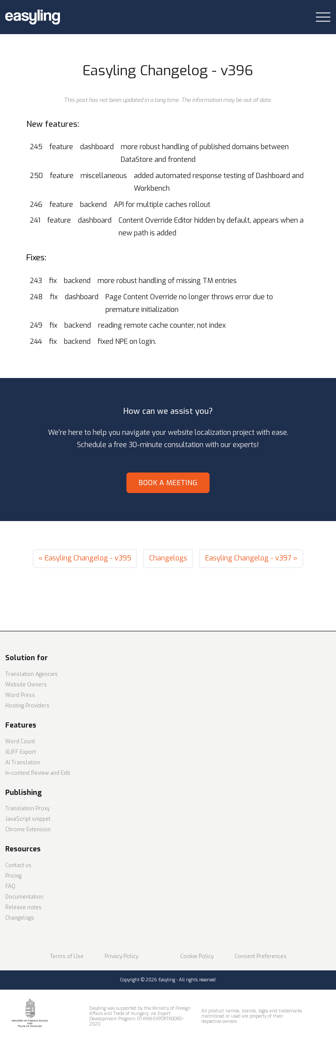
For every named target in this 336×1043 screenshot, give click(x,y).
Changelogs (168, 558)
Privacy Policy (121, 956)
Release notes (23, 907)
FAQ (10, 886)
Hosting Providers (27, 705)
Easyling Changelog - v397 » (251, 558)
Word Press (20, 695)
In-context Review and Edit (37, 773)
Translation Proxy (27, 808)
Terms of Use (67, 956)
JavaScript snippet (27, 819)
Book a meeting (168, 482)
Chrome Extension (28, 829)
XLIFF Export (20, 752)
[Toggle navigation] (323, 17)
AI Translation (22, 762)
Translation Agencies (31, 674)
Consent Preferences (260, 956)
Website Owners (26, 684)
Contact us (18, 865)
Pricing (13, 875)
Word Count (20, 741)
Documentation (24, 896)
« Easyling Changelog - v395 (84, 558)
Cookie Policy (197, 956)
